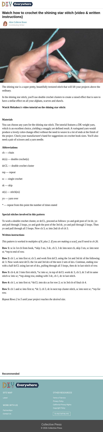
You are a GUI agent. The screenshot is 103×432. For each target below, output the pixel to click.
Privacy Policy (58, 401)
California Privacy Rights (62, 405)
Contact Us (7, 414)
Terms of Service (59, 398)
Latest (5, 398)
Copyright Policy (59, 408)
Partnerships (7, 410)
